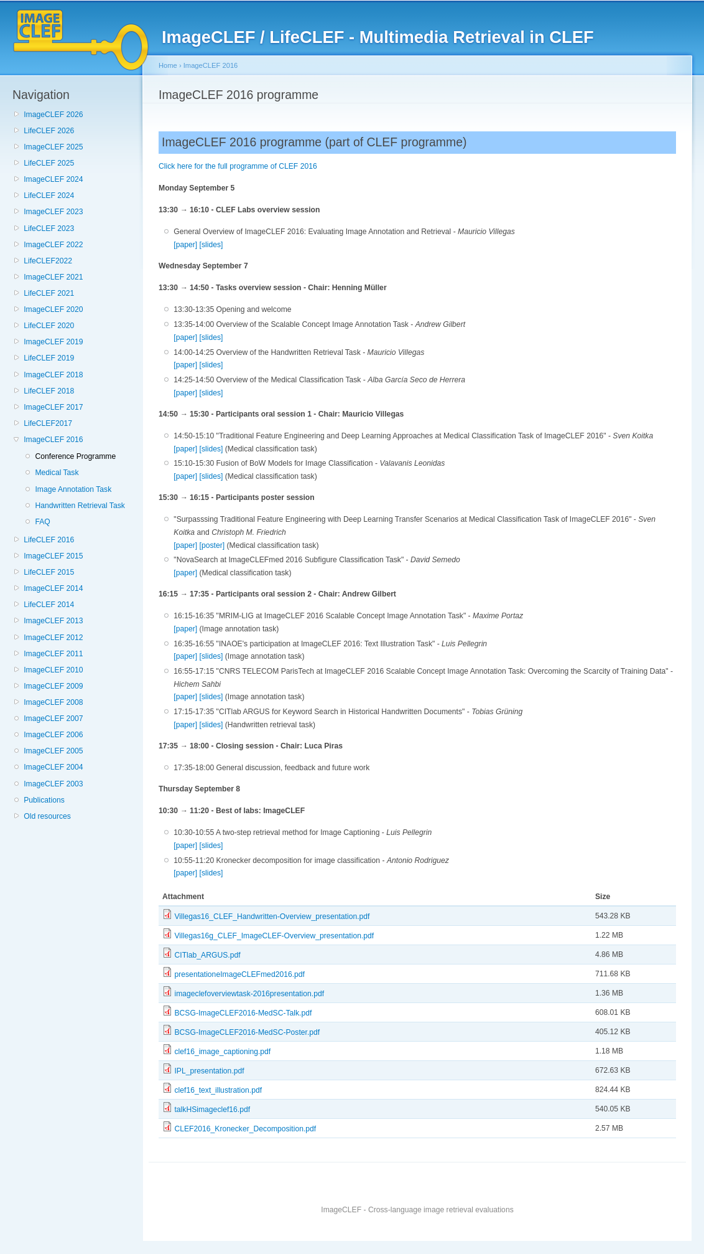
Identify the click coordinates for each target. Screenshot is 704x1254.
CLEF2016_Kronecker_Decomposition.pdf (245, 1128)
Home (168, 65)
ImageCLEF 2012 (53, 637)
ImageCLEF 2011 (53, 653)
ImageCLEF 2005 (53, 751)
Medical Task (56, 472)
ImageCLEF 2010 (53, 670)
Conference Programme (75, 456)
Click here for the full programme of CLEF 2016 (238, 166)
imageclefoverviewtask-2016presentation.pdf (249, 993)
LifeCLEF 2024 (49, 195)
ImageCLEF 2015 (53, 556)
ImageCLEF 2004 (53, 767)
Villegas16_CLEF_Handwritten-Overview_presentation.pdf (271, 916)
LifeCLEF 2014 (49, 604)
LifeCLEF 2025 (49, 163)
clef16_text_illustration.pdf (218, 1090)
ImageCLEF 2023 (53, 211)
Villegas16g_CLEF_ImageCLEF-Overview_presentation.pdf (274, 935)
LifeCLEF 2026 (49, 130)
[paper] (185, 244)
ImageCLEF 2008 (53, 702)
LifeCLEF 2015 (49, 572)
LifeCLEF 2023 (49, 228)
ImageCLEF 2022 (53, 244)
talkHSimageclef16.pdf (212, 1109)
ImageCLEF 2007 (53, 718)
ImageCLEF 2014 (53, 588)
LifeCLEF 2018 (49, 391)
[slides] (211, 244)
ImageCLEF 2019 (53, 341)
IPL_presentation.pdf (209, 1071)
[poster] (212, 545)
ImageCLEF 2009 (53, 686)
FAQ (42, 521)
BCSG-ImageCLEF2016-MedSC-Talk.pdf (243, 1013)
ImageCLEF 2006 (53, 734)
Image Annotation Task (73, 489)
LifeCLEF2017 (48, 423)
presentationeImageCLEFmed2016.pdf (239, 974)
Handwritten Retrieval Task (79, 505)
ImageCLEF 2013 (53, 620)
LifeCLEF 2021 (49, 293)
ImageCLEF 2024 (53, 179)
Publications (44, 800)
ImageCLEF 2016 (53, 439)
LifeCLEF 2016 (49, 539)
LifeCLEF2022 (48, 261)
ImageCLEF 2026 (53, 114)
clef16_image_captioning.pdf (222, 1051)
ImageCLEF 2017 (53, 407)
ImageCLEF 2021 (53, 277)
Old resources (47, 816)
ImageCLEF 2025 (53, 147)
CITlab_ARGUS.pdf (207, 955)
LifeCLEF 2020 (49, 325)
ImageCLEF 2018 (53, 374)
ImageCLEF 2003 (53, 784)
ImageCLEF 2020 (53, 309)
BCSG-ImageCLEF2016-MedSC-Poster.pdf (247, 1032)
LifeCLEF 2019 (49, 358)
